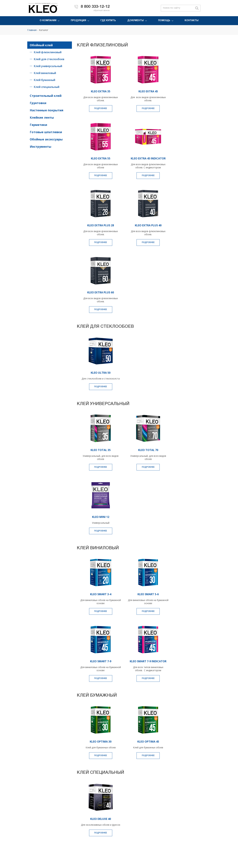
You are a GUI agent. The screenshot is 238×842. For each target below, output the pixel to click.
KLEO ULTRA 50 (98, 305)
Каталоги (164, 804)
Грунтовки (38, 103)
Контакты (191, 20)
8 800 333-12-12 (95, 7)
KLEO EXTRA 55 (182, 91)
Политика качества (129, 804)
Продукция (78, 20)
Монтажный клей (37, 799)
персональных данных (166, 762)
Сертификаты (166, 799)
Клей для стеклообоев (49, 59)
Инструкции (165, 809)
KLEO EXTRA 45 (140, 91)
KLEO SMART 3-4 (98, 466)
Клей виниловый (45, 73)
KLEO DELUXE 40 (98, 694)
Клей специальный (46, 87)
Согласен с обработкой (151, 762)
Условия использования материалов (192, 829)
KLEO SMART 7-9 (182, 466)
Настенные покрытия (46, 110)
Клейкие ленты (42, 117)
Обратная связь (202, 794)
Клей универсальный (48, 66)
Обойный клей (41, 45)
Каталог (43, 30)
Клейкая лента (35, 804)
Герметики (38, 125)
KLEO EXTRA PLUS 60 (98, 225)
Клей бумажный (44, 80)
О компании (48, 20)
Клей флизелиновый (47, 52)
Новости (123, 799)
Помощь (164, 20)
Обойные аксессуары (46, 139)
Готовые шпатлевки (46, 132)
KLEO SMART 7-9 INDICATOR (98, 534)
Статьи (197, 804)
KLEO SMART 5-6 (140, 466)
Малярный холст (89, 799)
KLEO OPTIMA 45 (140, 617)
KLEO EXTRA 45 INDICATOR (98, 158)
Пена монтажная (89, 794)
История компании (128, 794)
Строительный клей (45, 96)
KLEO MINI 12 (182, 386)
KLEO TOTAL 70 (140, 386)
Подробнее (98, 108)
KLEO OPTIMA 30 (98, 617)
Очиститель (63, 804)
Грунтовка (62, 794)
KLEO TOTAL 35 (98, 386)
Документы (135, 20)
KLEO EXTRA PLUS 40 (182, 158)
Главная (32, 30)
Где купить (108, 20)
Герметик (62, 799)
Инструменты (40, 147)
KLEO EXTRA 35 (98, 91)
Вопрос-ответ (201, 799)
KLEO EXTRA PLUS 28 (140, 158)
